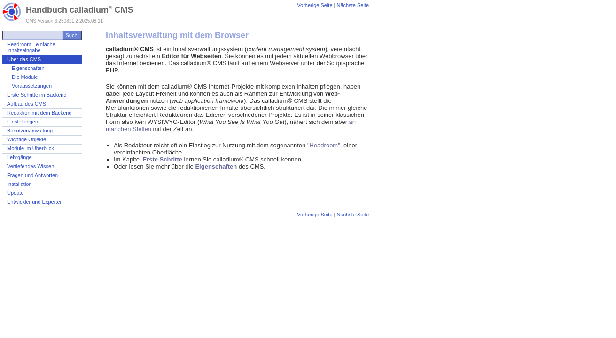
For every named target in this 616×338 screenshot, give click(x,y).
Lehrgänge (19, 157)
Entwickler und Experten (35, 202)
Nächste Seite (353, 5)
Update (15, 193)
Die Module (25, 77)
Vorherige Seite (314, 5)
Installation (19, 184)
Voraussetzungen (32, 86)
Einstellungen (22, 121)
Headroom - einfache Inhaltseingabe (31, 47)
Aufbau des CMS (26, 104)
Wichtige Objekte (26, 139)
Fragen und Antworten (32, 175)
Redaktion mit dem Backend (39, 112)
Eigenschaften (28, 68)
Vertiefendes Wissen (30, 166)
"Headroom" (323, 145)
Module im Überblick (30, 148)
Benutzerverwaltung (30, 130)
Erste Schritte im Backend (37, 95)
